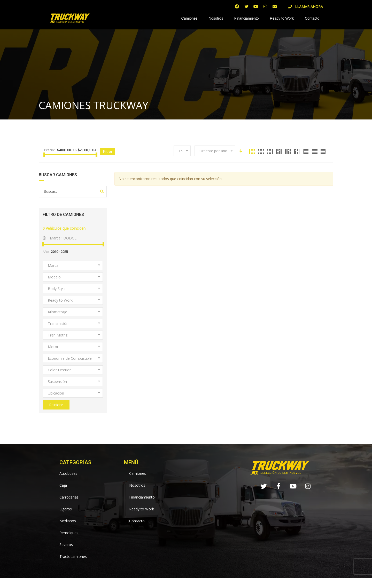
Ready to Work (282, 18)
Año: (46, 251)
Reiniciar (56, 404)
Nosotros (216, 18)
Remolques (68, 532)
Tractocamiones (73, 556)
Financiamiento (246, 18)
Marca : (59, 238)
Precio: (49, 150)
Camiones (189, 18)
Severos (66, 544)
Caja (63, 485)
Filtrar (107, 151)
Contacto (312, 18)
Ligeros (65, 509)
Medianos (67, 520)
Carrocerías (69, 497)
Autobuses (68, 473)
